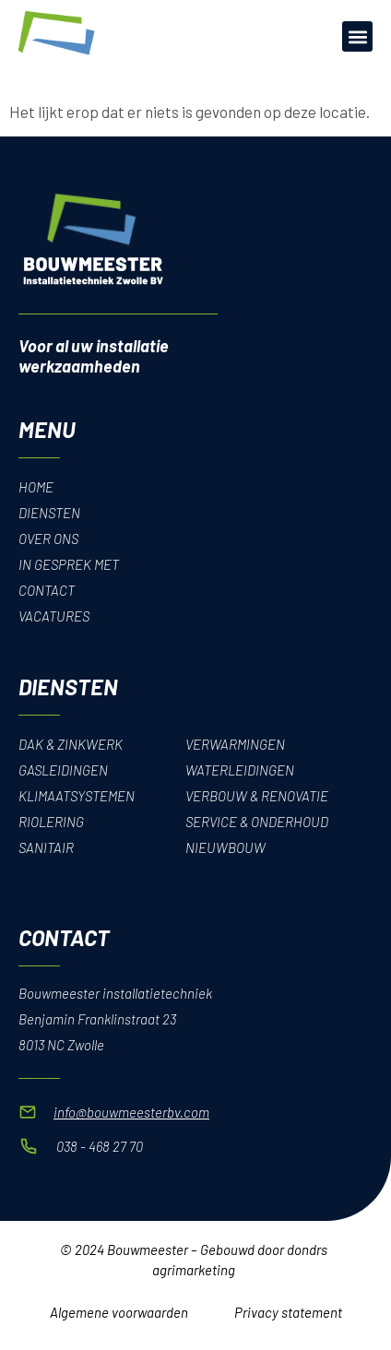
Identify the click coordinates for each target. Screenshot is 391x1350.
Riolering (51, 821)
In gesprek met (68, 564)
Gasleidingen (63, 770)
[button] (357, 36)
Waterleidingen (239, 770)
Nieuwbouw (225, 847)
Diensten (49, 512)
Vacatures (53, 616)
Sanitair (46, 847)
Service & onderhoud (256, 821)
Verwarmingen (235, 744)
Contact (46, 590)
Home (35, 487)
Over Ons (48, 538)
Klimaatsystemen (76, 796)
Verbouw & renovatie (256, 796)
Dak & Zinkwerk (70, 744)
